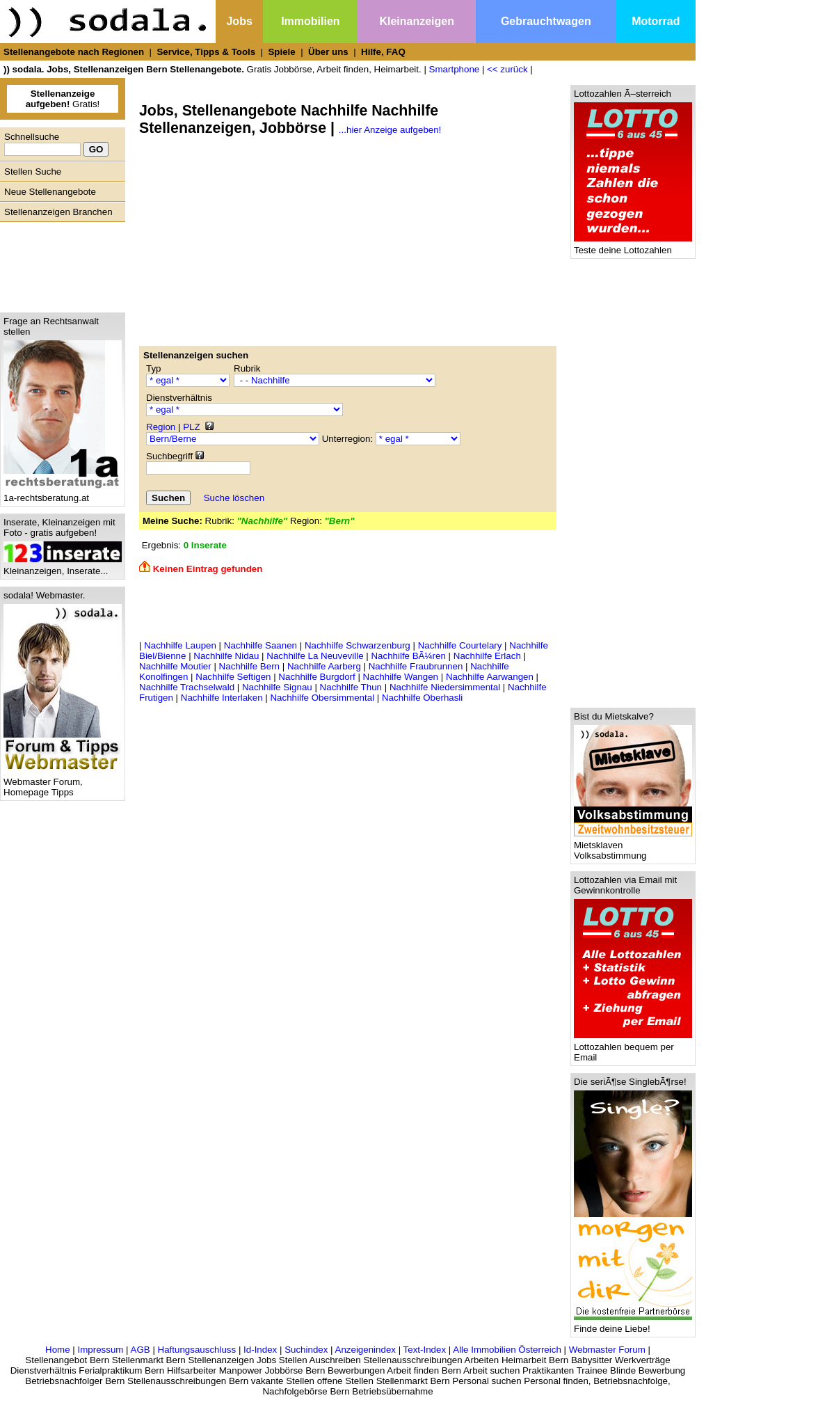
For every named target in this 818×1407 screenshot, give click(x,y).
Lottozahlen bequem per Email (633, 1048)
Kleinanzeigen (416, 21)
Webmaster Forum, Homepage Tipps (62, 782)
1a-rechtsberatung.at (62, 493)
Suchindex (306, 1349)
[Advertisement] (59, 263)
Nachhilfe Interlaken (222, 697)
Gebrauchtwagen (546, 21)
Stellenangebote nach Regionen (73, 52)
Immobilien (310, 21)
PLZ (191, 427)
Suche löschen (234, 498)
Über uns (328, 52)
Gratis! (63, 98)
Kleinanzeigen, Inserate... (62, 566)
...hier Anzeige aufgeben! (390, 130)
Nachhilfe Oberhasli (422, 697)
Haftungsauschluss (197, 1349)
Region (160, 427)
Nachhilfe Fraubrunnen (416, 666)
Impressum (100, 1349)
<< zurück (507, 69)
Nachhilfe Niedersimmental (445, 687)
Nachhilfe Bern (249, 666)
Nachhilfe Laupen (180, 645)
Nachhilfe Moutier (175, 666)
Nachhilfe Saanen (260, 645)
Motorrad (656, 21)
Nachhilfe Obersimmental (322, 697)
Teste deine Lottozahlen (633, 246)
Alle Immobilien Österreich (507, 1349)
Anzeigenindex (365, 1349)
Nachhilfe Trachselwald (186, 687)
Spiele (281, 52)
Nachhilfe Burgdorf (316, 676)
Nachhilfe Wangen (400, 676)
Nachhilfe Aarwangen (490, 676)
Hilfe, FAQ (383, 52)
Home (57, 1349)
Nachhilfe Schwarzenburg (357, 645)
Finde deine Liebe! (633, 1324)
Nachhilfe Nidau (226, 656)
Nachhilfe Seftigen (233, 676)
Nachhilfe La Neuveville (314, 656)
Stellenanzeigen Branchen (58, 212)
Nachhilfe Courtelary (460, 645)
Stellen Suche (32, 171)
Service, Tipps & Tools (206, 52)
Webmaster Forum (607, 1349)
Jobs (239, 21)
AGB (140, 1349)
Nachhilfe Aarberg (324, 666)
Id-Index (260, 1349)
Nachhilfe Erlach (487, 656)
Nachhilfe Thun (351, 687)
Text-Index (425, 1349)
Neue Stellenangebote (50, 191)
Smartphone (454, 69)
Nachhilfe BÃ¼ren (408, 656)
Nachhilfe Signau (277, 687)
